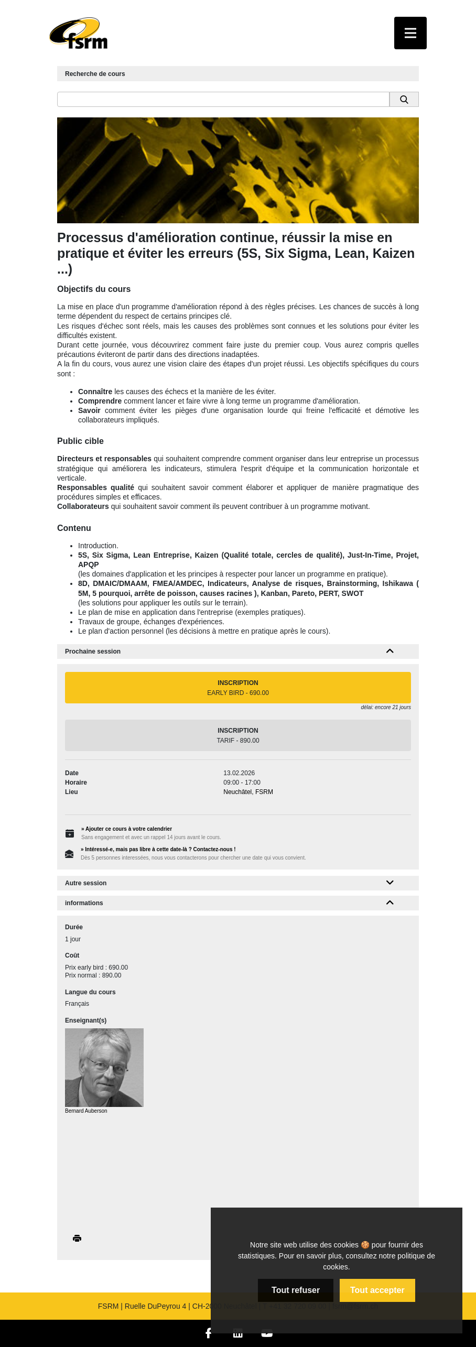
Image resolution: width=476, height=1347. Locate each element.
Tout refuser (296, 1290)
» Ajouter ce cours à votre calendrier (126, 829)
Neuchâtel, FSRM (248, 792)
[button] (390, 651)
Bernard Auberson (86, 1111)
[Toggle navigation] (410, 33)
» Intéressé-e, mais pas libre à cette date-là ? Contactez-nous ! (158, 849)
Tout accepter (377, 1290)
